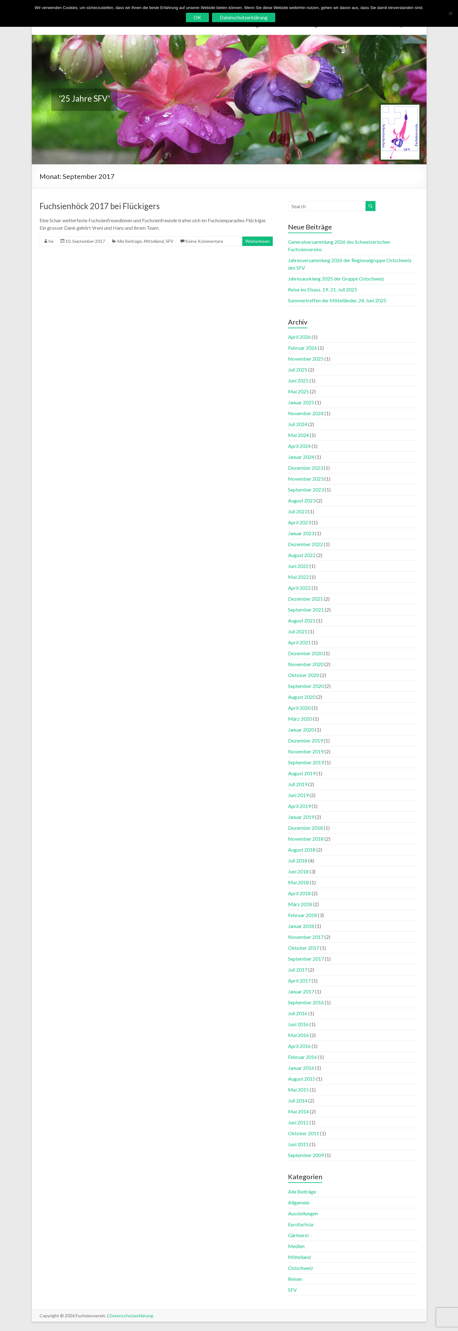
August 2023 (301, 500)
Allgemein (298, 1202)
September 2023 (306, 490)
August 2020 (301, 697)
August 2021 (301, 620)
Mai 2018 (298, 882)
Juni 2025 (298, 380)
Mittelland (154, 241)
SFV (169, 241)
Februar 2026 (302, 348)
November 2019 (305, 751)
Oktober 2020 (303, 675)
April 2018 (299, 893)
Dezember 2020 (305, 653)
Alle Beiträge (129, 241)
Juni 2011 (298, 1144)
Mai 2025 (298, 391)
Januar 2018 (301, 926)
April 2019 (299, 806)
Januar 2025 (301, 402)
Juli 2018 (297, 860)
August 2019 (301, 773)
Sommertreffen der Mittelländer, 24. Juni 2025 (337, 300)
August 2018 (301, 850)
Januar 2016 (301, 1068)
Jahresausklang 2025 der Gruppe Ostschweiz (336, 278)
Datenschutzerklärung (131, 1315)
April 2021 (299, 642)
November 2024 (305, 413)
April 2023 (299, 522)
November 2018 (305, 839)
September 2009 (306, 1155)
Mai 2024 (298, 435)
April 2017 (299, 980)
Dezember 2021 (305, 599)
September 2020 (306, 686)
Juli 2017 (297, 970)
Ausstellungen (303, 1213)
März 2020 (300, 719)
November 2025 (305, 359)
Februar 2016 (302, 1057)
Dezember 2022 (305, 544)
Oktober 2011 (303, 1133)
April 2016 (299, 1046)
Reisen (295, 1279)
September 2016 (306, 1002)
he (51, 241)
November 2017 (305, 937)
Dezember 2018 (305, 828)
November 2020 (305, 664)
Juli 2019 (297, 784)
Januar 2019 (301, 817)
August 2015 (301, 1079)
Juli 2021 (297, 631)
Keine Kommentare (204, 241)
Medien (296, 1246)
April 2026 (299, 337)
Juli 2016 (297, 1013)
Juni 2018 (298, 871)
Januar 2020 (301, 730)
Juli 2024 (297, 424)
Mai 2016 (298, 1035)
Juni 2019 (298, 795)
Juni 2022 (298, 566)
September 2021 (306, 610)
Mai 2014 (298, 1111)
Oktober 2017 (303, 948)
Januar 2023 (301, 533)
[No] (450, 13)
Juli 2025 (297, 369)
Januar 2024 (301, 457)
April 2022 (299, 588)
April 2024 (299, 446)
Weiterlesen (257, 241)
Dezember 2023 (305, 468)
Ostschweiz (300, 1268)
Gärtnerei (298, 1235)
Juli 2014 (297, 1100)
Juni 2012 (298, 1122)
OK (197, 17)
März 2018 (300, 904)
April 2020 (299, 708)
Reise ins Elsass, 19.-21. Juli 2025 (322, 289)
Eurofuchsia (300, 1224)
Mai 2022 (298, 577)
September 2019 (306, 762)
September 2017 (306, 959)
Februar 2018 (302, 915)
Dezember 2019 (305, 740)
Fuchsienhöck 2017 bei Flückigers (100, 206)
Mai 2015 (298, 1090)
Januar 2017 (301, 991)
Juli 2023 (297, 511)
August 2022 (301, 555)
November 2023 (305, 479)
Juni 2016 (298, 1024)
